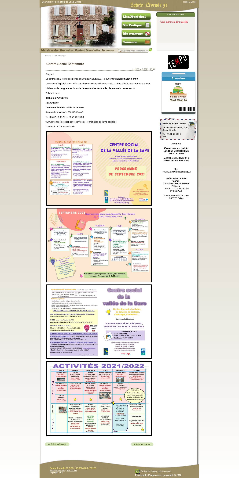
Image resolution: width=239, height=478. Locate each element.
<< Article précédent (57, 444)
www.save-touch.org (56, 122)
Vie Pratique (132, 25)
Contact (80, 50)
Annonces (108, 50)
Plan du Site (71, 470)
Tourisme (130, 42)
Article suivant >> (142, 444)
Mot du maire (50, 50)
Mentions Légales (57, 470)
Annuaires (67, 50)
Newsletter (93, 50)
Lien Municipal (134, 16)
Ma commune (133, 33)
